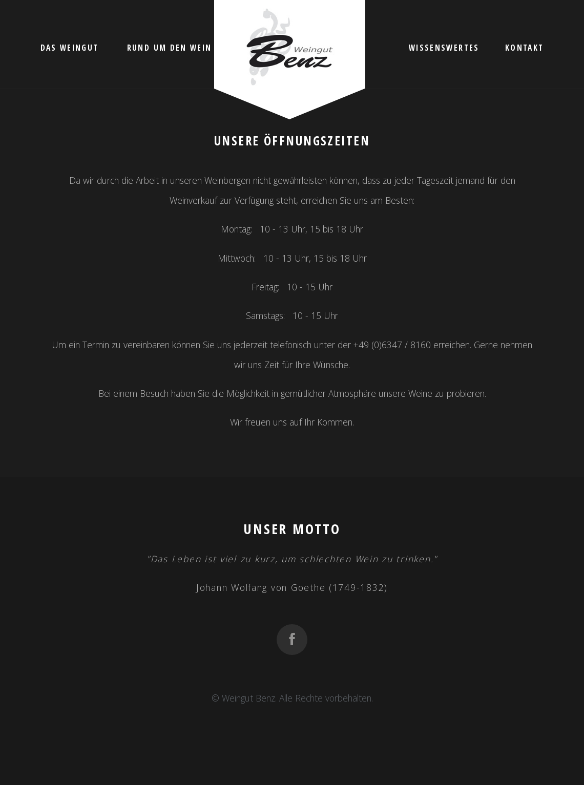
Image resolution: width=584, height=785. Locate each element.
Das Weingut (69, 47)
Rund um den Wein (169, 47)
